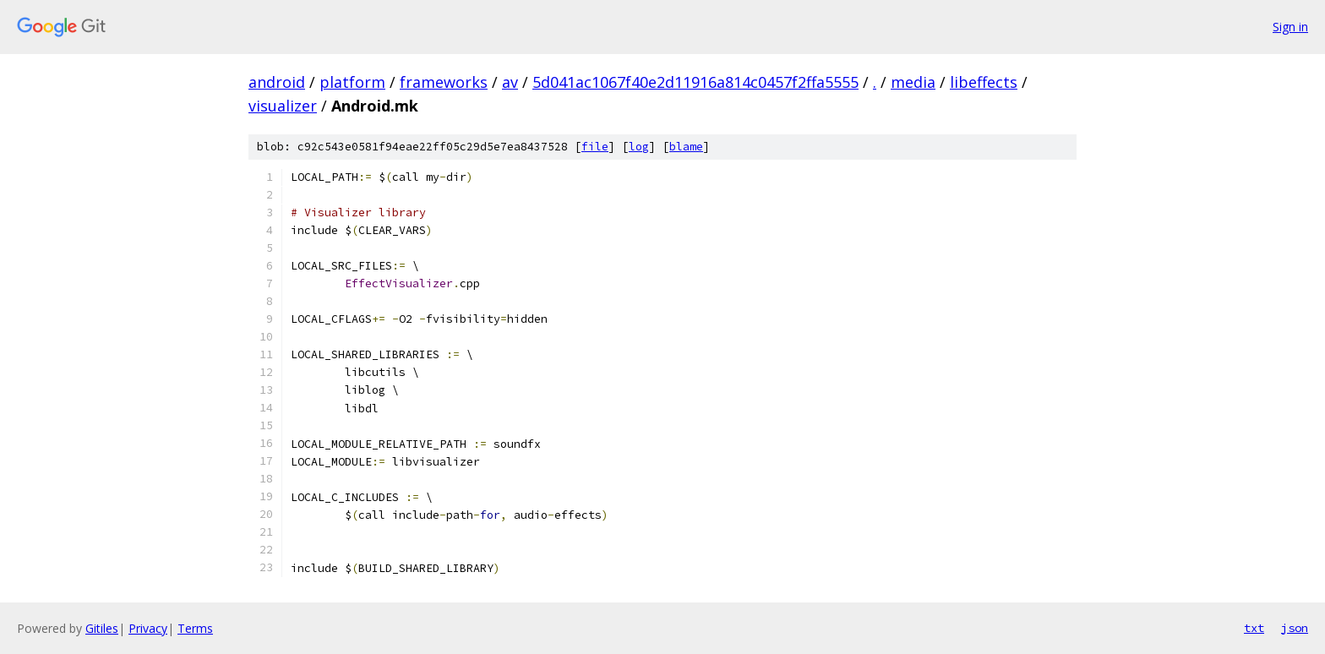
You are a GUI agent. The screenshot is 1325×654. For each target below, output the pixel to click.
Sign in (1290, 27)
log (639, 146)
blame (686, 146)
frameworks (444, 82)
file (594, 146)
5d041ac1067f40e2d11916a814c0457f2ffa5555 (695, 82)
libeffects (983, 82)
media (913, 82)
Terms (195, 628)
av (510, 82)
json (1294, 627)
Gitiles (101, 628)
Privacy (147, 628)
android (276, 82)
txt (1254, 627)
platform (352, 82)
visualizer (282, 105)
